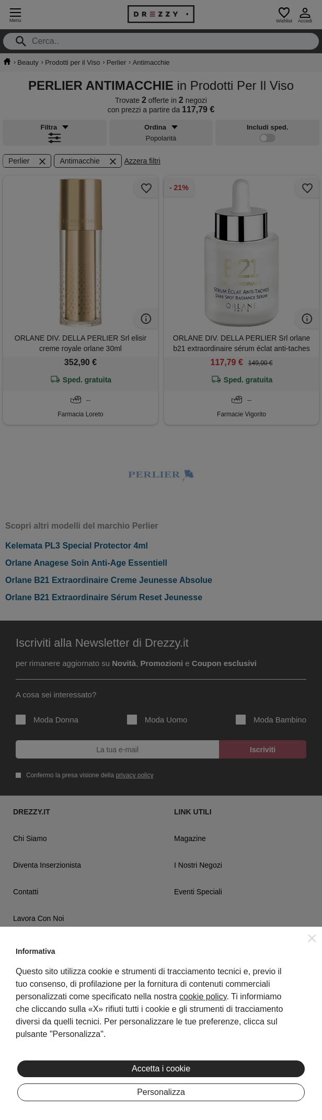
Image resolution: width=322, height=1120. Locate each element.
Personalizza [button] (161, 1092)
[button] (312, 938)
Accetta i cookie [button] (161, 1068)
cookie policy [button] (202, 996)
